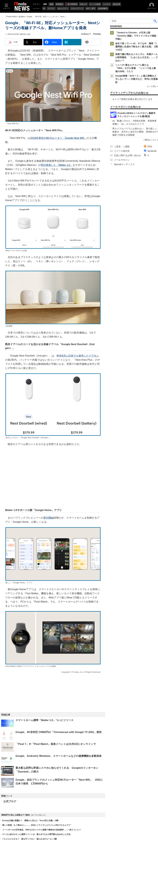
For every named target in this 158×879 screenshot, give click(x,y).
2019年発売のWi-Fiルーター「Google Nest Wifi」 (58, 138)
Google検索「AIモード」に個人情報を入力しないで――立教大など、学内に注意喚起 (136, 79)
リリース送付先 (122, 151)
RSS (149, 146)
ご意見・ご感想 (122, 146)
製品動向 (22, 16)
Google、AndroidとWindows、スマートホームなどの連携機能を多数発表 (58, 756)
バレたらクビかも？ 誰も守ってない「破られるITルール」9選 (29, 839)
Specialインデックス (124, 164)
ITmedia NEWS (11, 16)
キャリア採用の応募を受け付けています (132, 99)
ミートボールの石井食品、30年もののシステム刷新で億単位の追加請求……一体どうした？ (41, 830)
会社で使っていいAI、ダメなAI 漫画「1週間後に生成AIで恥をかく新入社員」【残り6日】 (136, 46)
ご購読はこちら (149, 140)
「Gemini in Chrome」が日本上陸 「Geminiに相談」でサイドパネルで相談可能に (135, 35)
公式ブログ (9, 801)
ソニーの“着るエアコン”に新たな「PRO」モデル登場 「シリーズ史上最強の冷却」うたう (135, 68)
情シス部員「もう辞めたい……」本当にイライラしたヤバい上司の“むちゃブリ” (36, 825)
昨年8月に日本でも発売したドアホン (78, 355)
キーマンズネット (38, 815)
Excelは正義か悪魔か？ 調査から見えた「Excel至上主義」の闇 (30, 820)
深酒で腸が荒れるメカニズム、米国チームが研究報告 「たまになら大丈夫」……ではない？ (136, 57)
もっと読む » (152, 86)
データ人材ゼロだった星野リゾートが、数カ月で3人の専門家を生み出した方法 (36, 834)
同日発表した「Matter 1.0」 (57, 165)
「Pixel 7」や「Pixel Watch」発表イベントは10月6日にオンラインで (55, 744)
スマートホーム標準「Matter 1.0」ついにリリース (44, 720)
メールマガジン (122, 160)
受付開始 (48, 517)
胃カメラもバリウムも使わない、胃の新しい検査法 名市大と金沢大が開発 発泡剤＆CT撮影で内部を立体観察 (135, 131)
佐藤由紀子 (86, 34)
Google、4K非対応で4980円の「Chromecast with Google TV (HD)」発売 (58, 732)
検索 (155, 21)
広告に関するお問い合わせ (127, 155)
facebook (152, 151)
